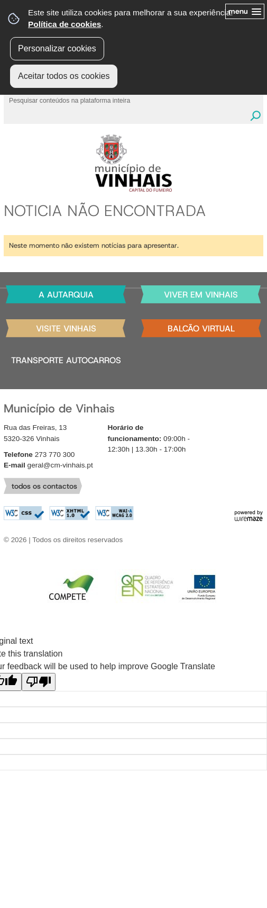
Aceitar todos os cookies (63, 75)
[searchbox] (128, 100)
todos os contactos (44, 486)
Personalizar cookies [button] (57, 48)
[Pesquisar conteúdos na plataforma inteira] (255, 116)
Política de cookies (64, 24)
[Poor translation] (39, 682)
